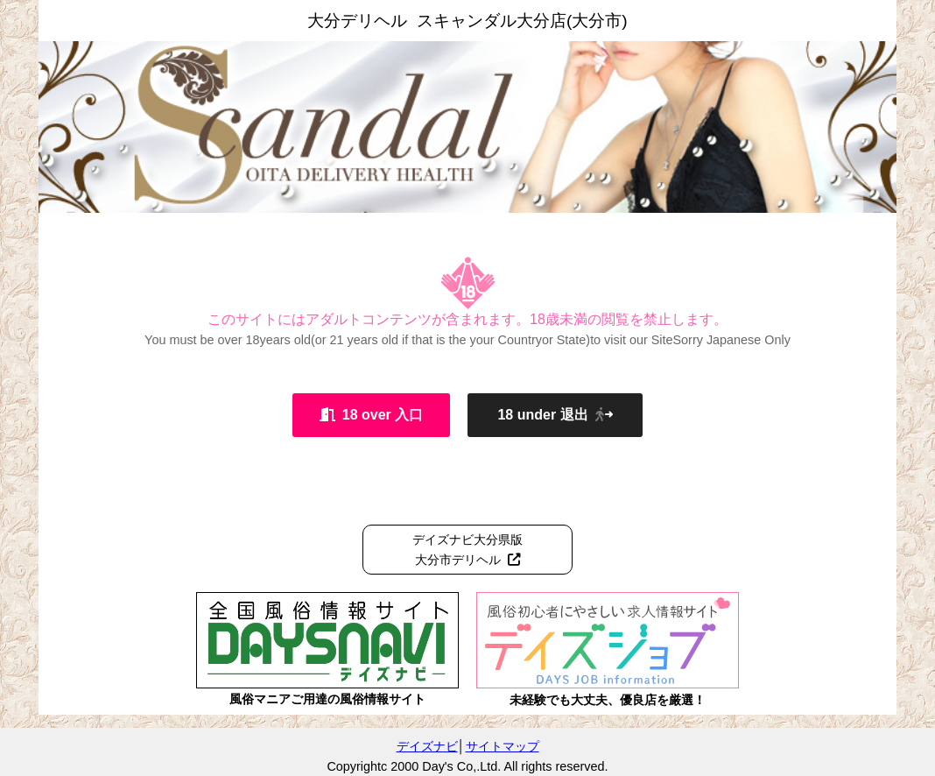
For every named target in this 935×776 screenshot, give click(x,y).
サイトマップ (502, 746)
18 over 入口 (371, 414)
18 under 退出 (554, 414)
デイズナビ (427, 746)
